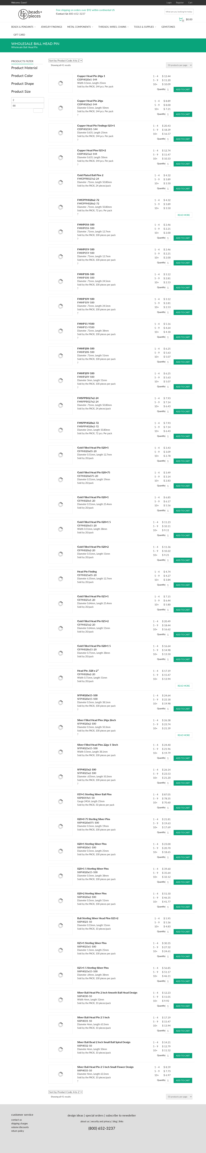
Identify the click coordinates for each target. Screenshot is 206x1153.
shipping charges (19, 1123)
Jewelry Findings (51, 26)
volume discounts (20, 1127)
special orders (94, 1115)
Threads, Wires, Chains (112, 26)
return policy (17, 1131)
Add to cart (183, 89)
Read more (184, 215)
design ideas (75, 1115)
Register (180, 2)
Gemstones (168, 26)
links (121, 1121)
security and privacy (101, 1121)
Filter (38, 110)
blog (115, 1121)
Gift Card (19, 34)
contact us (16, 1119)
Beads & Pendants (22, 26)
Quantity (161, 89)
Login (169, 2)
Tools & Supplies (144, 26)
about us (84, 1121)
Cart (190, 2)
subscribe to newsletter (121, 1115)
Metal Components (79, 26)
